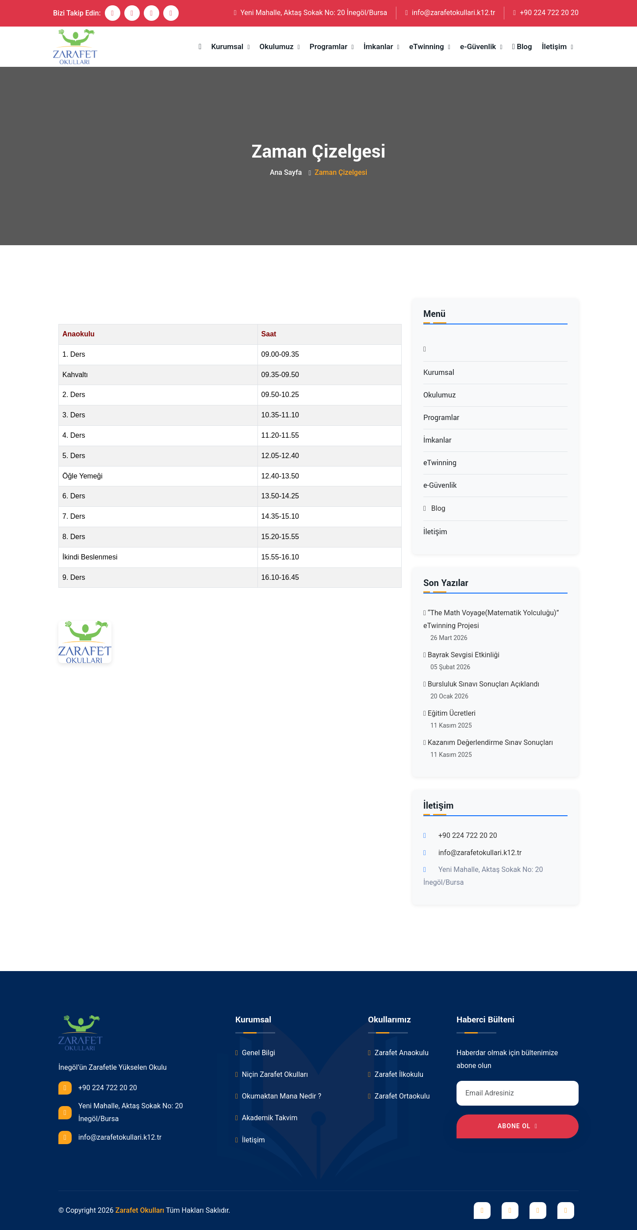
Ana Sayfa (286, 172)
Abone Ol (517, 1126)
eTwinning (427, 46)
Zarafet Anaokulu (398, 1053)
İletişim (555, 46)
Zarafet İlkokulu (395, 1074)
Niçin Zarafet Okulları (271, 1074)
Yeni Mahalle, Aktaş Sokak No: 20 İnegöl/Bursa (311, 12)
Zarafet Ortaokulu (399, 1096)
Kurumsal (228, 46)
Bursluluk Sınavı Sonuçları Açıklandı (481, 684)
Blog (522, 46)
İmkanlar (379, 46)
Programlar (329, 46)
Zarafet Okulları (140, 1210)
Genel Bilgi (255, 1053)
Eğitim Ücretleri (449, 713)
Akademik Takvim (266, 1118)
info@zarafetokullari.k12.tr (450, 12)
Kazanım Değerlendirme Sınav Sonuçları (488, 742)
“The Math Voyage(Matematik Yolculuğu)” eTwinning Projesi (491, 619)
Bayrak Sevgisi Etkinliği (461, 655)
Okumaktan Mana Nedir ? (278, 1096)
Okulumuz (277, 46)
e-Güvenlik (479, 46)
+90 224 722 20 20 (546, 12)
